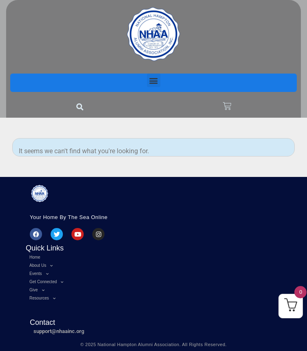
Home (34, 257)
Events (39, 274)
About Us (41, 266)
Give (36, 290)
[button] (153, 80)
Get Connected (46, 282)
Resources (42, 298)
